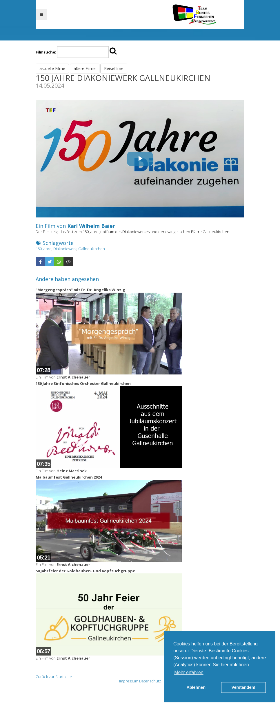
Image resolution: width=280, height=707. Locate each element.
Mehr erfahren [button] (188, 672)
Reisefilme (113, 68)
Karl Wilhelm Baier (91, 225)
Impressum (128, 681)
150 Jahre (44, 248)
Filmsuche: (46, 52)
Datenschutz (150, 681)
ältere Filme (85, 68)
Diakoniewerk (65, 248)
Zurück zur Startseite (54, 676)
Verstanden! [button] (243, 687)
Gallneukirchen (91, 248)
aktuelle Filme (52, 68)
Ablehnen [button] (196, 687)
